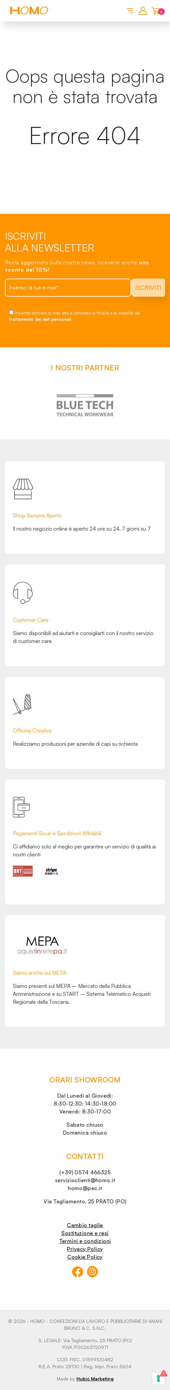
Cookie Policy (85, 1257)
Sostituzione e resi (84, 1233)
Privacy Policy (85, 1249)
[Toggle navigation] (129, 10)
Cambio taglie (85, 1225)
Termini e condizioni (85, 1241)
